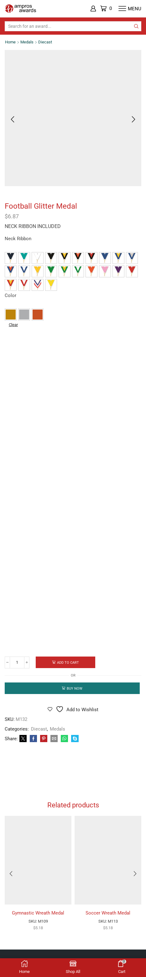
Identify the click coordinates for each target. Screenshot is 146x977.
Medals (27, 42)
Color (10, 295)
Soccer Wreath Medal (108, 913)
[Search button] (136, 26)
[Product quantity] (17, 662)
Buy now (74, 689)
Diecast (45, 42)
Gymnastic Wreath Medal (38, 913)
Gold (11, 315)
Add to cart (68, 663)
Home (10, 42)
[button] (11, 258)
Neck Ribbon (18, 238)
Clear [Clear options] (13, 324)
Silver (24, 315)
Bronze (38, 315)
